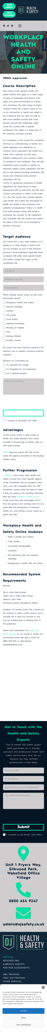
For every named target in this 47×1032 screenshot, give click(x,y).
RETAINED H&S (11, 961)
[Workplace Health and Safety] (4, 302)
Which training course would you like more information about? (22, 297)
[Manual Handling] (4, 306)
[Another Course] (4, 340)
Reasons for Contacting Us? (16, 361)
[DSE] (4, 332)
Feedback (44, 44)
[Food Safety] (4, 319)
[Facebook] (4, 26)
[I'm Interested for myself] (4, 365)
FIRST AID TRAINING (14, 978)
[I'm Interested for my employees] (4, 369)
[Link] (23, 942)
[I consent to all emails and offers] (4, 420)
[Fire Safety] (4, 315)
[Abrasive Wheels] (4, 336)
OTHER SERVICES (12, 982)
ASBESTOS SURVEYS (14, 964)
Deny (23, 1018)
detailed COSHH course (27, 497)
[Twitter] (8, 26)
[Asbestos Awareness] (4, 323)
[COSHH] (4, 311)
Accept (23, 1011)
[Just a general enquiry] (4, 373)
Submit (24, 413)
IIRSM (5, 452)
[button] (43, 987)
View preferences (23, 1025)
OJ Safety (7, 476)
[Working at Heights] (4, 327)
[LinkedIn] (12, 26)
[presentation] (22, 402)
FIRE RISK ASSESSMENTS (16, 968)
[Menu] (20, 26)
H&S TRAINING (11, 974)
